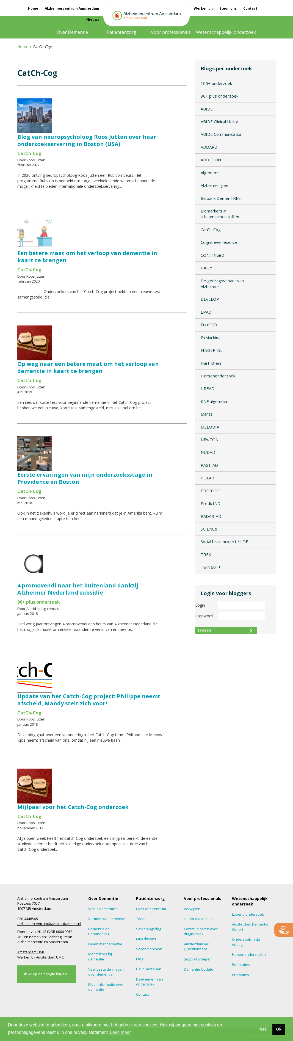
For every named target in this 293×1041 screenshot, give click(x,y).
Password (204, 615)
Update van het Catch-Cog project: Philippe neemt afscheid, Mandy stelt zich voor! (89, 699)
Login (200, 605)
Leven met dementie (105, 943)
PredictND (210, 503)
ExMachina (210, 337)
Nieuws (92, 19)
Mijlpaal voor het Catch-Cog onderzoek (73, 807)
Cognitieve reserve (219, 242)
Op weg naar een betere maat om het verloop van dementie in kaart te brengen (88, 367)
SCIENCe (209, 529)
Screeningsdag (148, 928)
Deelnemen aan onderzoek (149, 982)
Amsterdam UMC (31, 951)
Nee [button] (263, 1029)
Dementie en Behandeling (99, 931)
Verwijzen (192, 908)
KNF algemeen (214, 401)
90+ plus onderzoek (219, 96)
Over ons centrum (151, 908)
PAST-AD (209, 465)
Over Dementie (72, 32)
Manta (206, 414)
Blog (139, 958)
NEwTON (210, 439)
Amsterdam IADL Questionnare (197, 946)
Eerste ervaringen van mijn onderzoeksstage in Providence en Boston (84, 478)
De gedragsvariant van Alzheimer (222, 283)
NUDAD (208, 452)
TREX (206, 554)
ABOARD (209, 147)
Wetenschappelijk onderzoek (226, 32)
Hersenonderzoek (218, 376)
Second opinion (149, 948)
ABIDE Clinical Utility (219, 121)
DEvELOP (210, 299)
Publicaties (241, 964)
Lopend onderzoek (248, 914)
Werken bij (203, 8)
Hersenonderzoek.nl (249, 954)
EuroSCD (209, 324)
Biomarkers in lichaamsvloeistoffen (220, 213)
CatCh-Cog (211, 229)
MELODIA (210, 427)
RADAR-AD (211, 516)
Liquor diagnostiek (199, 918)
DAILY (206, 267)
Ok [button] (278, 1029)
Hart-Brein (211, 363)
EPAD (206, 312)
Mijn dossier (146, 938)
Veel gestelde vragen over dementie (106, 972)
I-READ (207, 388)
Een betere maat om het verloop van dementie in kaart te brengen (87, 256)
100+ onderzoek (216, 83)
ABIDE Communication (221, 134)
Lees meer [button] (120, 1032)
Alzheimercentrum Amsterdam (72, 8)
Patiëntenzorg (121, 32)
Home (33, 8)
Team (140, 918)
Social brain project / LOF (224, 541)
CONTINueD (212, 255)
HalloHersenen (148, 969)
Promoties (240, 974)
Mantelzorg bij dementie (100, 956)
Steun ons (228, 8)
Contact (250, 8)
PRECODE (210, 490)
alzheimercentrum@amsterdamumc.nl (49, 923)
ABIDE (207, 109)
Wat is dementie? (102, 908)
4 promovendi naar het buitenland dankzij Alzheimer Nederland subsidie (78, 589)
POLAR (207, 478)
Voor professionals (170, 32)
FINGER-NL (211, 350)
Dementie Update (198, 969)
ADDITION (211, 159)
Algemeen (210, 172)
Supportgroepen (198, 959)
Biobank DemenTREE (221, 198)
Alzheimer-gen (214, 185)
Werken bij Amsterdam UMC (40, 957)
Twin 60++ (211, 567)
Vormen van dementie (106, 918)
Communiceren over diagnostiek (201, 931)
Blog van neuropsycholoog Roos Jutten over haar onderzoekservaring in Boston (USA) (86, 140)
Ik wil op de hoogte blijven (45, 973)
